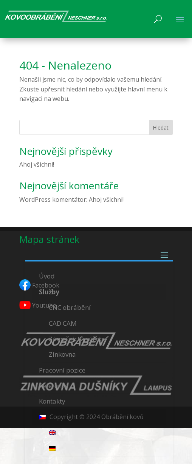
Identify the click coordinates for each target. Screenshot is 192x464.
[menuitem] (98, 417)
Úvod (47, 276)
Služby (49, 292)
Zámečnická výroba (78, 338)
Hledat (161, 127)
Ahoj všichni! (36, 164)
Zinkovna (62, 354)
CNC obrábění (70, 307)
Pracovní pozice (62, 370)
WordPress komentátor (52, 199)
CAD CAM (63, 323)
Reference (53, 385)
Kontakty (52, 401)
